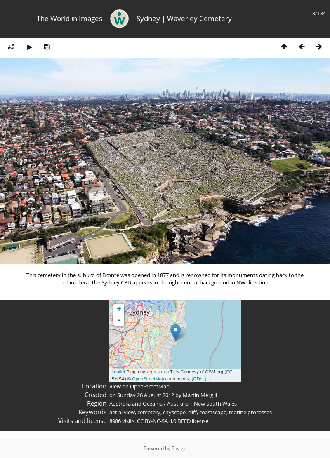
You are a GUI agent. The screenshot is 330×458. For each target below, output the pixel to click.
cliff (192, 412)
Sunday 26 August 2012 (145, 395)
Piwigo (179, 448)
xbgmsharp (157, 371)
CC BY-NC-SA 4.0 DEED (164, 421)
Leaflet (118, 371)
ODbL (199, 378)
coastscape (212, 412)
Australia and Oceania (136, 403)
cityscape (174, 412)
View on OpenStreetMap (139, 386)
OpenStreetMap (148, 378)
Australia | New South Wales (202, 403)
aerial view (122, 412)
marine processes (250, 412)
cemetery (148, 412)
